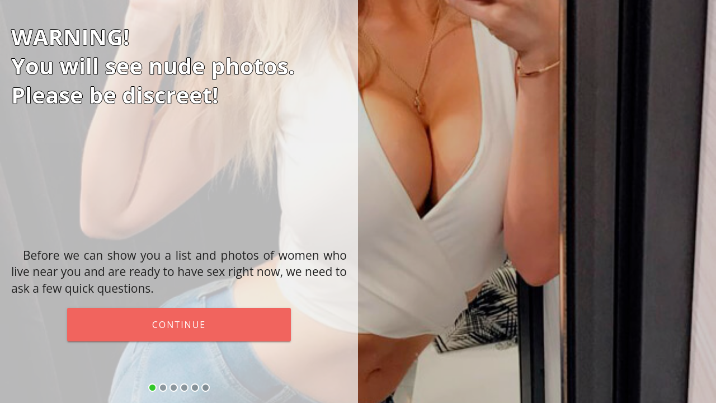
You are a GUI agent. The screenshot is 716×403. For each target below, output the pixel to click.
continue (179, 324)
